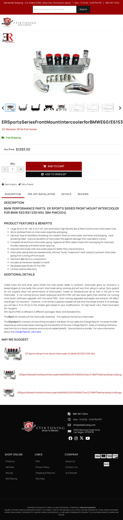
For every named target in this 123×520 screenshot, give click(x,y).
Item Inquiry (11, 184)
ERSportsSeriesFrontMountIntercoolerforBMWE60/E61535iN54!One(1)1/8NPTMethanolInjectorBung (70, 374)
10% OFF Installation (41, 194)
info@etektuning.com (84, 425)
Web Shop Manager (87, 507)
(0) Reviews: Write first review (19, 129)
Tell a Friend (27, 184)
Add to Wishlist (55, 174)
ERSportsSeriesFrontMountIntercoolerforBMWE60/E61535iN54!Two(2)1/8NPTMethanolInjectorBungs (69, 392)
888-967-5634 (80, 413)
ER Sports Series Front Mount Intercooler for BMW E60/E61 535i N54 (60, 353)
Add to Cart (56, 166)
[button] (61, 9)
